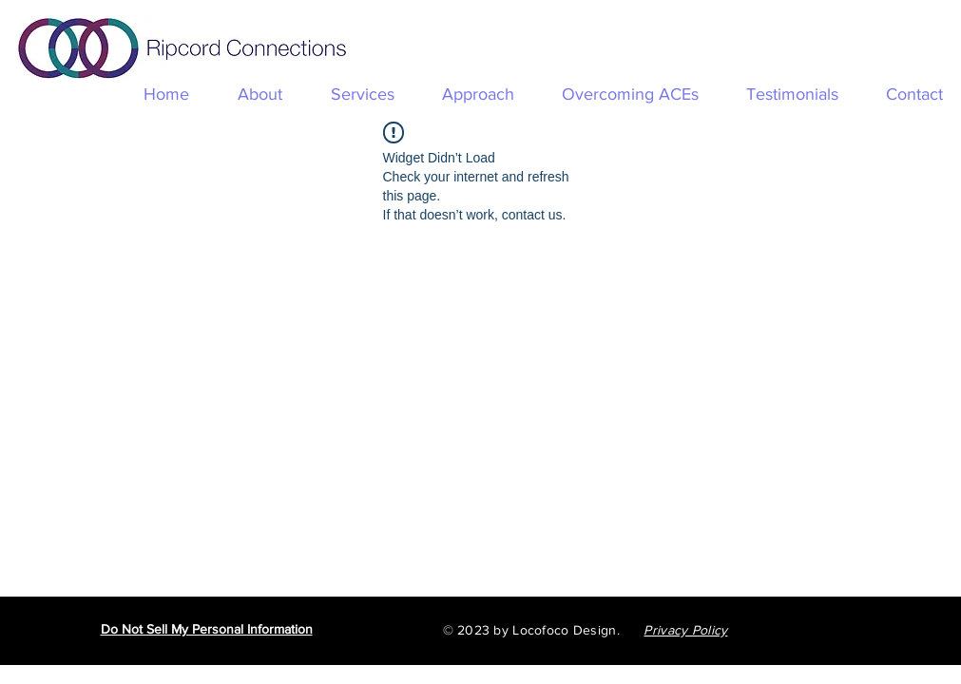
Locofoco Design (564, 629)
